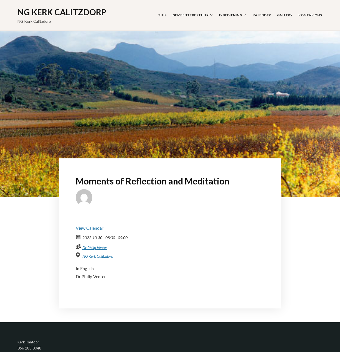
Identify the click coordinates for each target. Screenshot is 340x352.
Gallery (285, 15)
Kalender (262, 15)
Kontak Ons (310, 15)
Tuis (162, 15)
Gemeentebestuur (190, 15)
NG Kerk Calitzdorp (61, 12)
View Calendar (89, 228)
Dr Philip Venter (94, 247)
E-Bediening (230, 15)
